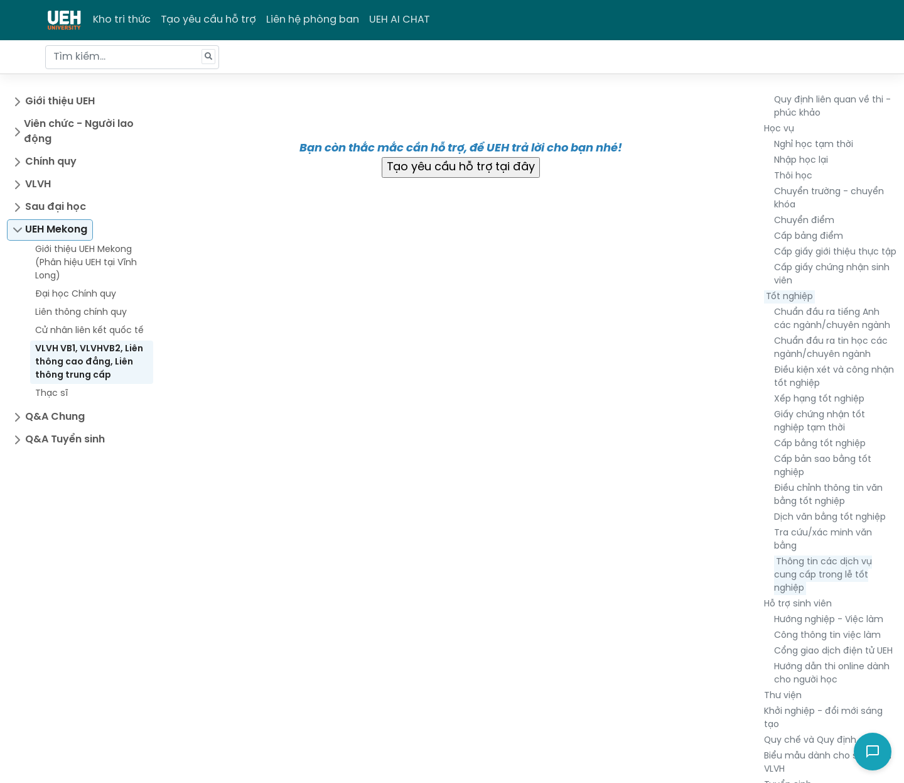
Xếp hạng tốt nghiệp (819, 399)
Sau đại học (55, 207)
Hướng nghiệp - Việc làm (828, 620)
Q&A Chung (55, 417)
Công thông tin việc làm (827, 635)
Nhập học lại (801, 160)
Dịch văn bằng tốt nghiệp (830, 517)
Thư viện (783, 696)
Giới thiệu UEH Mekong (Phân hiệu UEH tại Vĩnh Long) (86, 263)
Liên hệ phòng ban (312, 19)
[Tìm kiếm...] (132, 57)
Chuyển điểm (804, 221)
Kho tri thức (122, 19)
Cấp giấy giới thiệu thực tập (835, 252)
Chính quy (51, 161)
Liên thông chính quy (81, 312)
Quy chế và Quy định (810, 740)
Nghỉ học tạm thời (813, 145)
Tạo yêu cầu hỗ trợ (208, 19)
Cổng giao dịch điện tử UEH (833, 651)
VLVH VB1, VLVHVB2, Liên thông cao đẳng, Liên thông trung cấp (89, 362)
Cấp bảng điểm (808, 236)
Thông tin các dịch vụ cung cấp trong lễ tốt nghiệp (823, 575)
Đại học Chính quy (75, 294)
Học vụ (779, 129)
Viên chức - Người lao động (79, 132)
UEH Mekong (56, 229)
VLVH (38, 184)
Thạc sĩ (51, 393)
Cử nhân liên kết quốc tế (89, 331)
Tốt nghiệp (789, 297)
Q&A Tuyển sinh (65, 439)
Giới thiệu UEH (60, 101)
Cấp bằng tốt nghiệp (820, 444)
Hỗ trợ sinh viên (798, 604)
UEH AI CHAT (399, 19)
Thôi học (793, 176)
